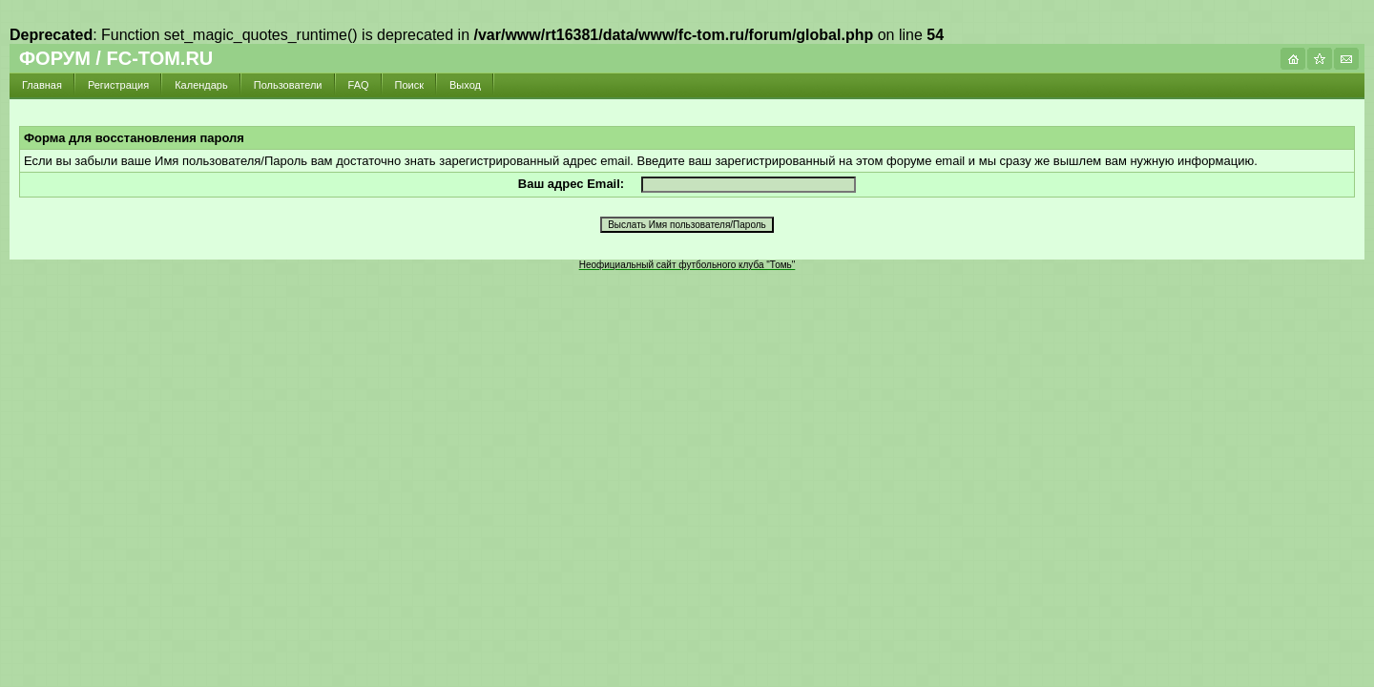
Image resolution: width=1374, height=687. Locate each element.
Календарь (201, 85)
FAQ (358, 85)
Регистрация (118, 85)
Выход (465, 85)
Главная (42, 85)
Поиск (409, 85)
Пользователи (288, 85)
